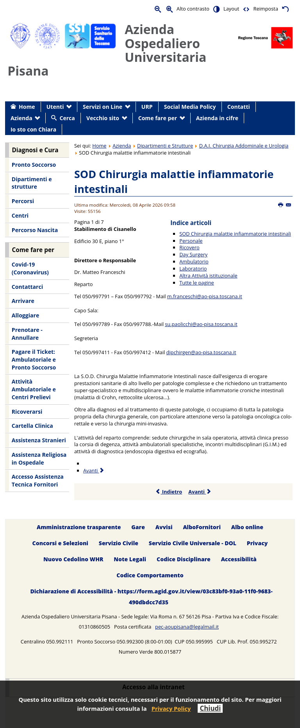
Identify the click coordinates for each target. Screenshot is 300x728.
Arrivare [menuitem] (23, 301)
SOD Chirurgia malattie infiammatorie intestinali (235, 233)
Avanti (199, 491)
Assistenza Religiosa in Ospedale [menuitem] (39, 458)
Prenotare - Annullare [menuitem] (27, 333)
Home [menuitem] (27, 106)
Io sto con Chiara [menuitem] (33, 129)
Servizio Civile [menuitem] (118, 543)
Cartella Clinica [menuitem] (32, 425)
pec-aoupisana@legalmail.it (187, 626)
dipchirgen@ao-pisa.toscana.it (201, 352)
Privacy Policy (171, 708)
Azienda (121, 145)
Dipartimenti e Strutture (165, 145)
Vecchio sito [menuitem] (102, 118)
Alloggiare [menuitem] (25, 315)
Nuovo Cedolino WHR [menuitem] (73, 559)
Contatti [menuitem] (238, 106)
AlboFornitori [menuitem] (202, 527)
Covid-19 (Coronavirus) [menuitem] (30, 268)
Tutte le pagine (196, 282)
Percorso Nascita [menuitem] (35, 230)
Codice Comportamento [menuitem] (149, 575)
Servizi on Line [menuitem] (102, 106)
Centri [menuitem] (20, 215)
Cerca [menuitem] (67, 118)
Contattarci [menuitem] (27, 286)
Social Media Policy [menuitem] (190, 106)
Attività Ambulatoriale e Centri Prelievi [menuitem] (34, 389)
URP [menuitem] (147, 106)
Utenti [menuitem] (55, 106)
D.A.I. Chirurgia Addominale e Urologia (244, 145)
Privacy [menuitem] (257, 543)
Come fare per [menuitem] (157, 118)
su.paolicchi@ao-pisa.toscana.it (201, 324)
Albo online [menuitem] (247, 527)
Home (99, 145)
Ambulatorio (193, 261)
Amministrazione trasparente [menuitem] (79, 527)
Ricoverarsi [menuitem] (27, 411)
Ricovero (189, 247)
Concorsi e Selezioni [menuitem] (60, 543)
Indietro (168, 491)
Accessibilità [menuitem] (239, 559)
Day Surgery (193, 254)
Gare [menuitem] (138, 527)
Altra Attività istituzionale (208, 275)
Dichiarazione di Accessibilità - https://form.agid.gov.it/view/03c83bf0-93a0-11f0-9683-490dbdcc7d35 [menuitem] (151, 596)
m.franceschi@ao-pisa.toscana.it (204, 296)
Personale (190, 240)
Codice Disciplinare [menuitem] (184, 559)
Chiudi (210, 708)
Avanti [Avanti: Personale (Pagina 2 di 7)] (94, 470)
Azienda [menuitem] (21, 118)
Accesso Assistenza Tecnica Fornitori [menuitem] (38, 480)
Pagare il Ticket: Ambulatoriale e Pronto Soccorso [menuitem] (34, 359)
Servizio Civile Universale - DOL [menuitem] (192, 543)
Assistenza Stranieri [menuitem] (39, 440)
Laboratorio (193, 268)
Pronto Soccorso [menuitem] (34, 164)
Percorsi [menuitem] (23, 201)
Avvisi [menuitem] (164, 527)
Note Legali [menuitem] (130, 559)
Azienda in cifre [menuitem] (217, 118)
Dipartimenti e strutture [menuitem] (32, 183)
